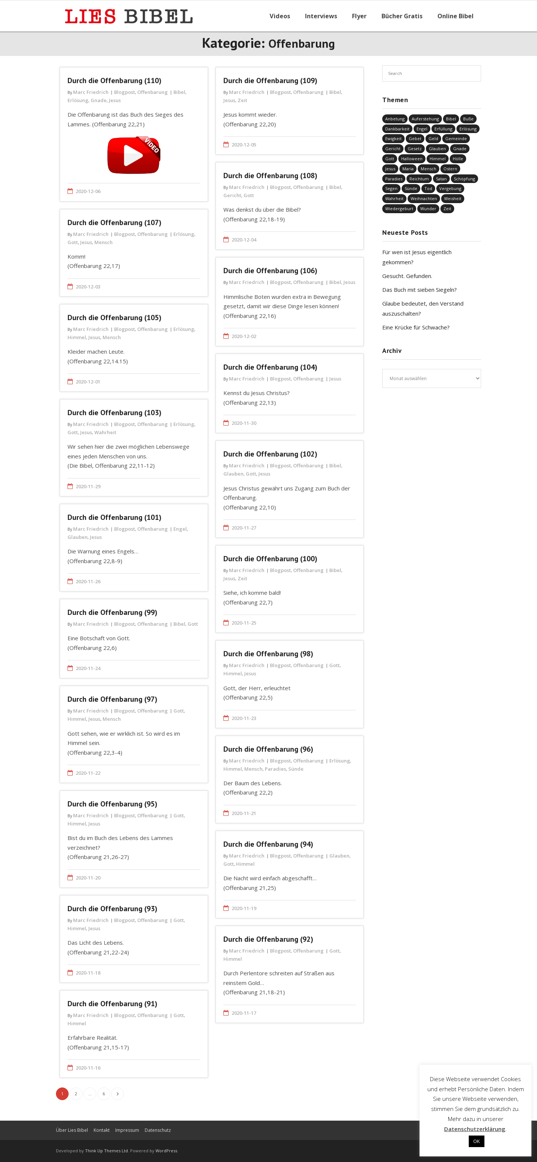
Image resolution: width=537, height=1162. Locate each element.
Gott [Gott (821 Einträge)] (389, 158)
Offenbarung (152, 92)
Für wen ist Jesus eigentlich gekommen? (417, 257)
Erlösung (77, 100)
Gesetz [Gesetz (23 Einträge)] (415, 148)
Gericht (232, 195)
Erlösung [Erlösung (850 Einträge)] (468, 129)
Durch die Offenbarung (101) (114, 517)
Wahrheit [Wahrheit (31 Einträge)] (394, 198)
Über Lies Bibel (72, 1130)
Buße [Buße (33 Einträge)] (468, 118)
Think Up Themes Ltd (106, 1150)
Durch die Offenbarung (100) (270, 558)
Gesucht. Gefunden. (407, 276)
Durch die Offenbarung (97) (112, 699)
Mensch (103, 242)
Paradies (275, 768)
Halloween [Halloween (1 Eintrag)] (412, 158)
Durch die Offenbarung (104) (270, 367)
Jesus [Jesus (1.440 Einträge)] (390, 168)
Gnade (99, 100)
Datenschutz (158, 1130)
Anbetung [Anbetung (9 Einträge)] (395, 118)
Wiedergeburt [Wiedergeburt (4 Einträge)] (399, 208)
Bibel (179, 92)
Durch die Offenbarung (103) (114, 412)
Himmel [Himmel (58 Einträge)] (438, 158)
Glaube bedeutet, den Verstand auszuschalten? (423, 308)
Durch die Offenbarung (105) (114, 317)
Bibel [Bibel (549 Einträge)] (451, 118)
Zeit (242, 100)
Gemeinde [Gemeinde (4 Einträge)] (456, 138)
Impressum (127, 1130)
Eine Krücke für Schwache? (416, 327)
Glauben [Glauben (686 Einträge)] (437, 148)
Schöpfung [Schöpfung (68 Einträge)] (464, 178)
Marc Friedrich (91, 92)
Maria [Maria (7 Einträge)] (408, 168)
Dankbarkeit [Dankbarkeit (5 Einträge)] (397, 129)
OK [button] (476, 1141)
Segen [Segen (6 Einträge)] (391, 188)
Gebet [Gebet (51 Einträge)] (415, 138)
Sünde (296, 768)
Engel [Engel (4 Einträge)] (422, 129)
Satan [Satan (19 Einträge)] (441, 178)
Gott (249, 195)
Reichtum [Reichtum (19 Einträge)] (419, 178)
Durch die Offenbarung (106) (270, 270)
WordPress (166, 1150)
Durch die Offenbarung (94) (268, 844)
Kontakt (102, 1130)
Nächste (117, 1093)
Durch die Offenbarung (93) (112, 908)
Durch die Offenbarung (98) (268, 654)
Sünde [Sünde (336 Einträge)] (411, 188)
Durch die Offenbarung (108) (270, 175)
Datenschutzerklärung (474, 1129)
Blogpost (124, 92)
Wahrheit (105, 432)
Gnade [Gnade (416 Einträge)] (460, 148)
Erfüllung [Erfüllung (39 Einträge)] (443, 129)
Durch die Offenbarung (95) (112, 804)
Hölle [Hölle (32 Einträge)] (458, 158)
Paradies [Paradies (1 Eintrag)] (393, 178)
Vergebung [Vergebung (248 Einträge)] (450, 188)
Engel (180, 528)
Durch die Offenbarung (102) (270, 454)
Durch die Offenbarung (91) (112, 1003)
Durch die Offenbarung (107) (114, 222)
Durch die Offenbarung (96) (268, 749)
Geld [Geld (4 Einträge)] (433, 138)
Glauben (233, 473)
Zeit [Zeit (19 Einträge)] (447, 208)
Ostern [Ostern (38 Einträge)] (450, 168)
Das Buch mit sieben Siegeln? (419, 289)
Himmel (76, 337)
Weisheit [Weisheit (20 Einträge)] (452, 198)
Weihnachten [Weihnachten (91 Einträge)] (424, 198)
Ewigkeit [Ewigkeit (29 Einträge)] (393, 138)
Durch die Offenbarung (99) (112, 612)
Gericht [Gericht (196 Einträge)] (393, 148)
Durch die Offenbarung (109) (270, 80)
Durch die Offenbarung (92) (268, 939)
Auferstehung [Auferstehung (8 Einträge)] (425, 118)
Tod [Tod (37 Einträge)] (428, 188)
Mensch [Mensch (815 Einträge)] (428, 168)
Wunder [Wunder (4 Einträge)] (428, 208)
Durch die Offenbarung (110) (114, 80)
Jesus (115, 100)
